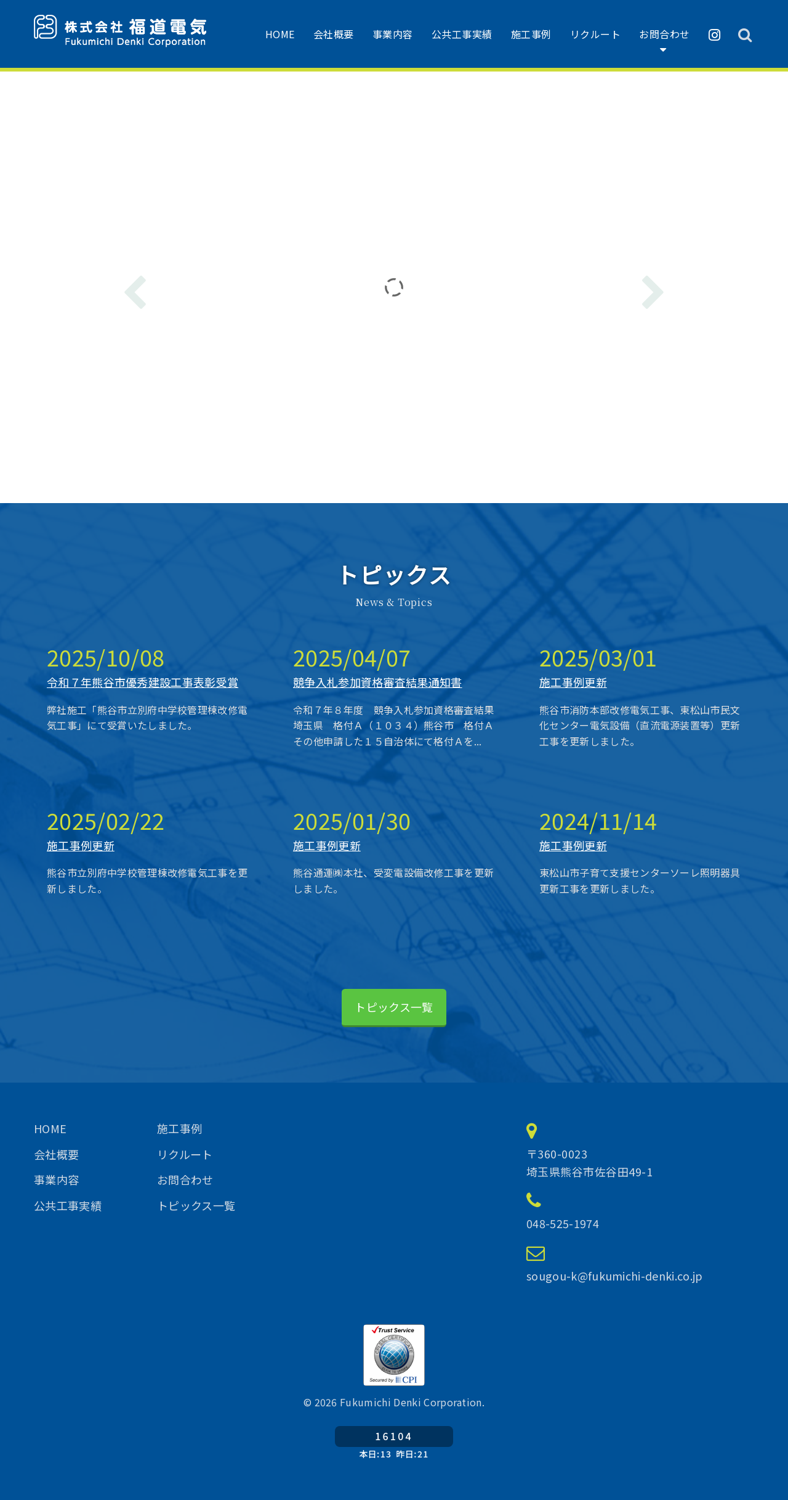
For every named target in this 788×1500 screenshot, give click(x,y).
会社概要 (333, 34)
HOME (280, 34)
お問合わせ (664, 34)
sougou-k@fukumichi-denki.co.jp (614, 1276)
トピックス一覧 (394, 1007)
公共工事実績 (462, 34)
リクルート (595, 34)
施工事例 (531, 34)
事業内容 (392, 34)
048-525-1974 (562, 1223)
